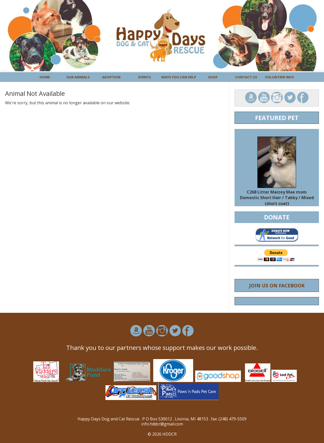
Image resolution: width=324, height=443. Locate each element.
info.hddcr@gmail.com (162, 424)
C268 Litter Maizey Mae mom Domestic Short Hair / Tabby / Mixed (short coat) (277, 197)
